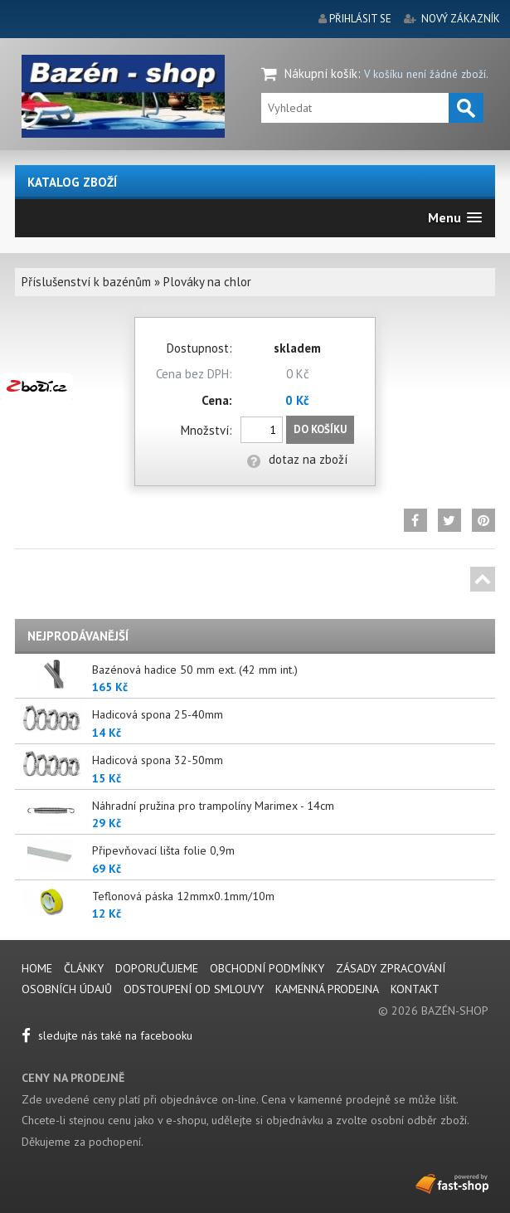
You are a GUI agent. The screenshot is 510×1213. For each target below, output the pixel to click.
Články (85, 968)
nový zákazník (460, 19)
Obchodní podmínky (267, 968)
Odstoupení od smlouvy (194, 989)
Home (37, 968)
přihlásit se (360, 19)
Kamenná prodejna (327, 989)
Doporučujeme (156, 968)
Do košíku (320, 429)
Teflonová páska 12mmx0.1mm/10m (183, 896)
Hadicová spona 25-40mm (157, 714)
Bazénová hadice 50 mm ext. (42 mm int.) (195, 669)
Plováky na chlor (207, 282)
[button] (455, 217)
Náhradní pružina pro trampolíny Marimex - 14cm (213, 805)
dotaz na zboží (297, 459)
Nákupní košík (320, 73)
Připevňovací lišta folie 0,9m (163, 850)
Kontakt (415, 989)
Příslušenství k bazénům (86, 282)
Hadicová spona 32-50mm (157, 760)
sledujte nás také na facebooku (107, 1035)
